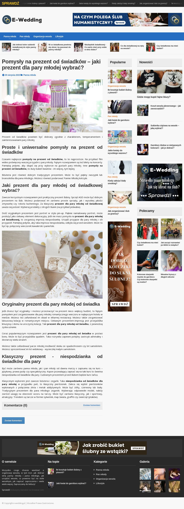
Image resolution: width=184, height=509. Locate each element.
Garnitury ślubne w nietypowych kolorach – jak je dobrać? (166, 146)
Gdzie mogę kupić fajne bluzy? (153, 97)
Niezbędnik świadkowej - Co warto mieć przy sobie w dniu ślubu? (96, 47)
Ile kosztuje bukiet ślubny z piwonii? (32, 3)
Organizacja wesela (117, 86)
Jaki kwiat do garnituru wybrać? (63, 3)
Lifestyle (100, 483)
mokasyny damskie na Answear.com (27, 489)
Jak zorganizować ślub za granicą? (154, 3)
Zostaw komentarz (91, 405)
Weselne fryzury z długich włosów (168, 275)
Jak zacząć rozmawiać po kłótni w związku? (170, 243)
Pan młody (113, 116)
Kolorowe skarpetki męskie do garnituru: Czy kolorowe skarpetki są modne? (147, 278)
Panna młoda (29, 75)
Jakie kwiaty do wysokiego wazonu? (94, 3)
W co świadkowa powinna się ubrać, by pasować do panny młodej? (60, 47)
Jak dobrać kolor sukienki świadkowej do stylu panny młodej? (24, 47)
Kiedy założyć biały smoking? (124, 3)
